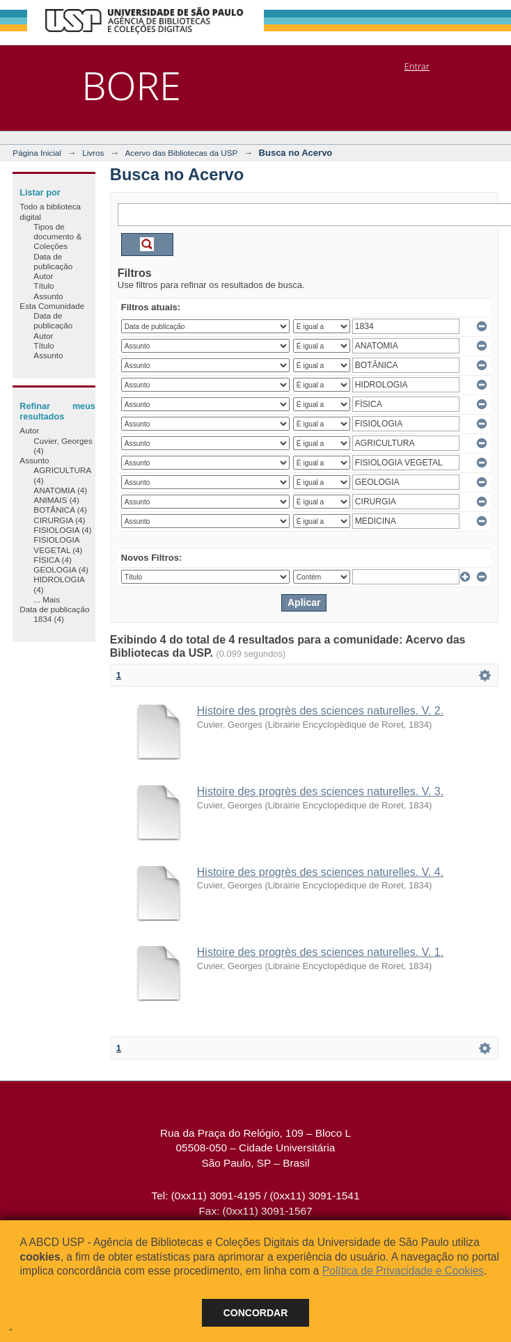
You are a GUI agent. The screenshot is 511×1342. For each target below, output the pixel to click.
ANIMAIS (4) (56, 499)
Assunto (48, 296)
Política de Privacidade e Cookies (403, 1271)
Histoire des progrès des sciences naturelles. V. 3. (320, 791)
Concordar (255, 1312)
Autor (43, 275)
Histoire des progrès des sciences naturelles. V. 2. (320, 711)
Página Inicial (37, 152)
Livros (93, 152)
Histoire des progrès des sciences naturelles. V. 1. (320, 952)
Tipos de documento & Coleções (57, 236)
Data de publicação (52, 261)
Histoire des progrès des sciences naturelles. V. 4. (320, 872)
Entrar (417, 66)
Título (43, 285)
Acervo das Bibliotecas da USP (181, 152)
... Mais (46, 599)
